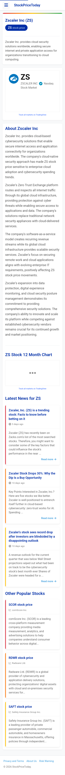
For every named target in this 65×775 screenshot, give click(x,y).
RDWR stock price (21, 658)
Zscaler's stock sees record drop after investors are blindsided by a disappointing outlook (32, 536)
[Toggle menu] (6, 5)
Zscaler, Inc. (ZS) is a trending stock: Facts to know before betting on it (29, 414)
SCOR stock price (20, 604)
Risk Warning (46, 761)
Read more (48, 459)
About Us (32, 761)
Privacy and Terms (13, 761)
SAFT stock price (20, 706)
